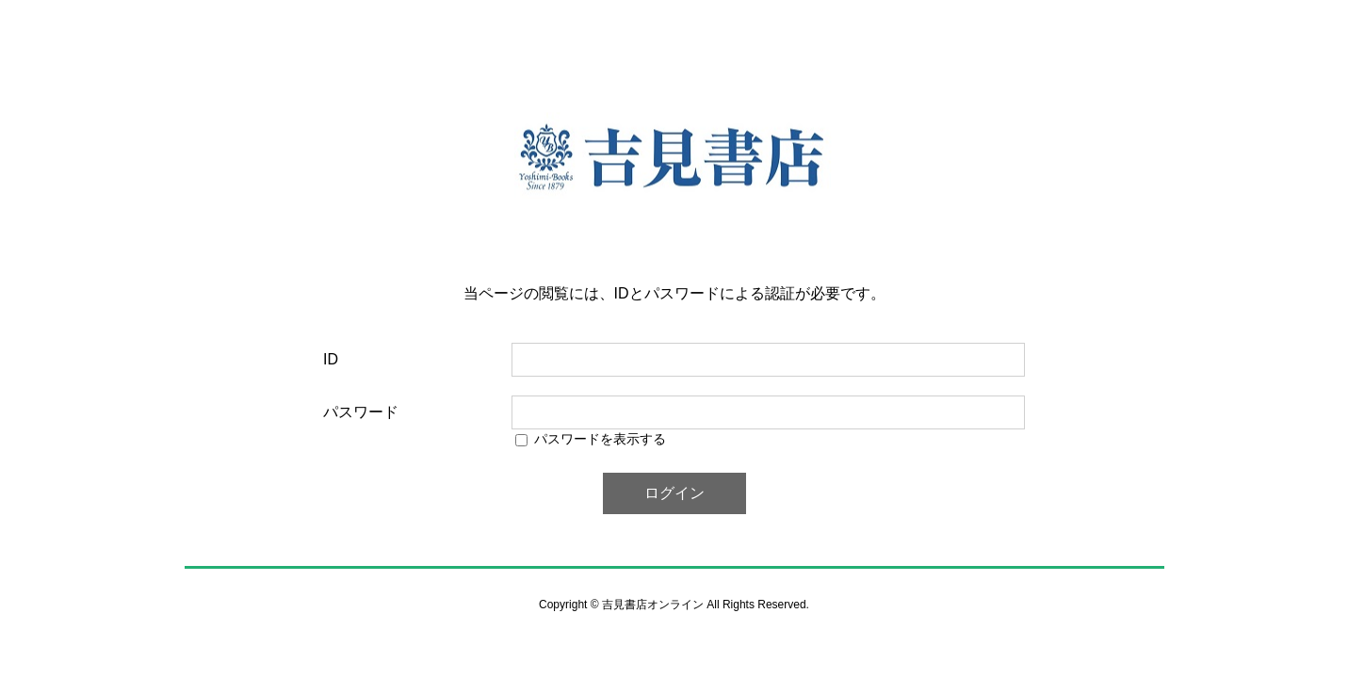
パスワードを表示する (600, 438)
